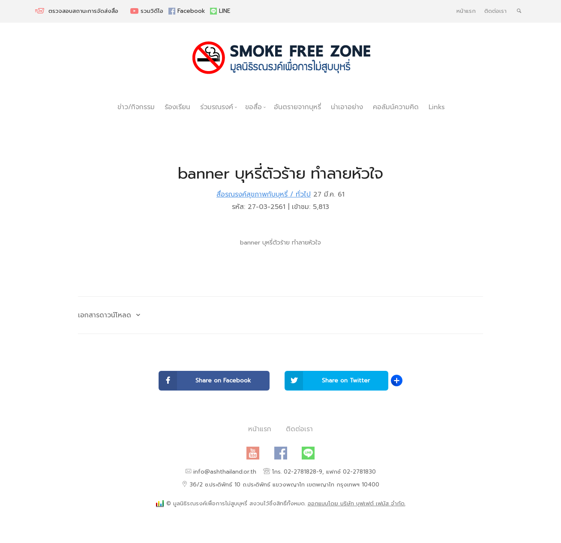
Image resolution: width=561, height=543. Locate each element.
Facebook (187, 11)
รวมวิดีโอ (147, 11)
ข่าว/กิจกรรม (136, 107)
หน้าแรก (466, 11)
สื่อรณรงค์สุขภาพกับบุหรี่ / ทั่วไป (263, 194)
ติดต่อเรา (495, 11)
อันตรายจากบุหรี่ (297, 107)
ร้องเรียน (177, 107)
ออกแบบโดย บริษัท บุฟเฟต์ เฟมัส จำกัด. (356, 503)
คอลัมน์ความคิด (396, 107)
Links (437, 107)
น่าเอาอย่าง (347, 107)
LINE (220, 11)
